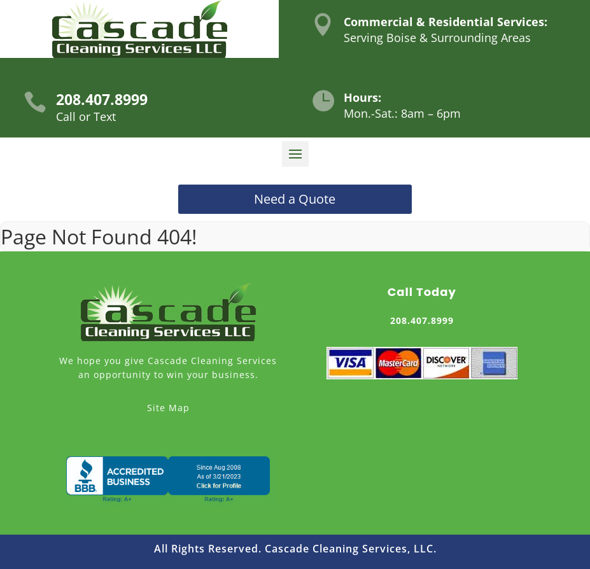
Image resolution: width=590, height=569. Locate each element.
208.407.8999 (102, 99)
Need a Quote (294, 198)
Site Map (168, 408)
